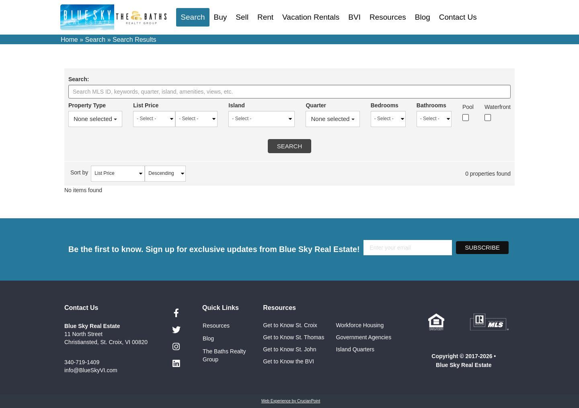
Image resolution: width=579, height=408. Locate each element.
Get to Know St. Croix (290, 325)
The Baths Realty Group (224, 355)
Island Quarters (355, 349)
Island (233, 105)
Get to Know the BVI (289, 361)
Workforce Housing (360, 325)
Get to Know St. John (289, 349)
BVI (354, 17)
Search (193, 17)
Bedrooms (382, 105)
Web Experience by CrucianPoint (290, 401)
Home (69, 39)
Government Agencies (363, 337)
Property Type (87, 105)
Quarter (313, 105)
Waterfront (498, 107)
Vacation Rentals (310, 17)
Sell (242, 17)
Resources (388, 17)
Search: (78, 79)
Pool (467, 107)
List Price (146, 105)
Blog (422, 17)
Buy (220, 17)
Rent (265, 17)
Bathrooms (430, 105)
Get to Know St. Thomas (293, 337)
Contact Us (458, 17)
